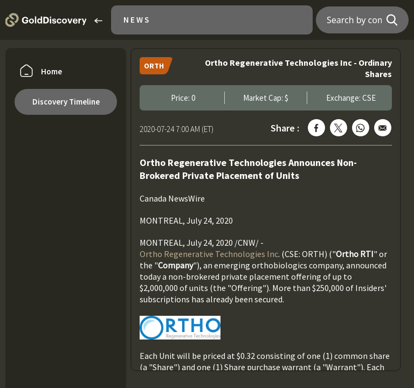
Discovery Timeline (66, 101)
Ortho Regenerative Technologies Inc (209, 253)
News (136, 20)
